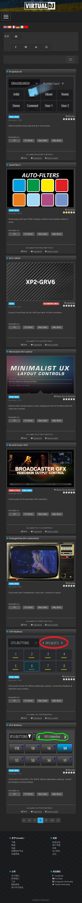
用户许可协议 (17, 887)
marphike (71, 303)
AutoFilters (15, 165)
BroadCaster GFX (18, 445)
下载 (13, 842)
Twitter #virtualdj (61, 884)
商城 (13, 845)
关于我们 (15, 876)
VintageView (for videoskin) (24, 538)
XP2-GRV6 (14, 258)
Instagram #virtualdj (62, 881)
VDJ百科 (56, 851)
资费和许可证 (17, 851)
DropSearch (15, 71)
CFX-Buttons (15, 631)
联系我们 (15, 878)
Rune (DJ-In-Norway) (66, 396)
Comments (37, 158)
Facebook (57, 876)
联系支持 (56, 842)
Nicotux (71, 116)
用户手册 (56, 845)
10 (52, 820)
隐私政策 (15, 884)
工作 (13, 881)
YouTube (57, 878)
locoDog (71, 210)
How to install (52, 158)
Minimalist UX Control (20, 351)
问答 (54, 848)
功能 (13, 848)
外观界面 (15, 854)
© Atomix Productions (41, 900)
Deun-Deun (70, 676)
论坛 (54, 854)
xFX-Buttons (15, 725)
